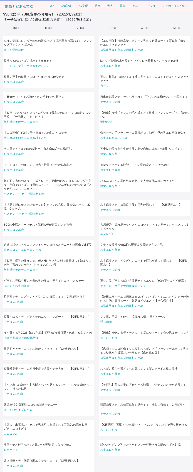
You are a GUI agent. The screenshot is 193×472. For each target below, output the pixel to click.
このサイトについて (176, 5)
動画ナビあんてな (19, 6)
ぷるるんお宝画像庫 (16, 286)
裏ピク (104, 86)
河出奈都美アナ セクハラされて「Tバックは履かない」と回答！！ (144, 96)
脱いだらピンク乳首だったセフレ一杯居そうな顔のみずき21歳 (140, 444)
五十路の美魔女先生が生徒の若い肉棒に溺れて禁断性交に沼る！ (141, 148)
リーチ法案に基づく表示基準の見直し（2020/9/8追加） (48, 20)
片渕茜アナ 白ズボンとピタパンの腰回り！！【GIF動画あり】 (44, 296)
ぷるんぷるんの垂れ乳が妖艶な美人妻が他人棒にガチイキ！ (138, 181)
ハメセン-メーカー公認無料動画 (24, 194)
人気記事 (66, 5)
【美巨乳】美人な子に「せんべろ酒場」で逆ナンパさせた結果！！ (143, 384)
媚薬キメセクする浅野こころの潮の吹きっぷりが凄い (134, 164)
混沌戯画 (106, 122)
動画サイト (11, 450)
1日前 (48, 28)
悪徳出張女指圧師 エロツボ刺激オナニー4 (31, 404)
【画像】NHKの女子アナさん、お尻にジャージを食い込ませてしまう (144, 332)
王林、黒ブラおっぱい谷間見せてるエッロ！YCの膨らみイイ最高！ (143, 280)
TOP (51, 5)
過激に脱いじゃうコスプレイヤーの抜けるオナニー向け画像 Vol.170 (47, 244)
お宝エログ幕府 (110, 66)
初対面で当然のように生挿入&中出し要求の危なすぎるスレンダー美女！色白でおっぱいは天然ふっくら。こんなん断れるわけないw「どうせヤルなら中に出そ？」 (48, 184)
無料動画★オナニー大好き (21, 122)
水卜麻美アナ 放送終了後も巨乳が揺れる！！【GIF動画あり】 (141, 204)
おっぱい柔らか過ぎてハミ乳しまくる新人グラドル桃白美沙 (138, 368)
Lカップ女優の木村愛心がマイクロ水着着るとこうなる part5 (139, 60)
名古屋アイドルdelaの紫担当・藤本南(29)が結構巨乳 (38, 148)
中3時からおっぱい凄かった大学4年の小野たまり (35, 96)
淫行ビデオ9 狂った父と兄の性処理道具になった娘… (37, 444)
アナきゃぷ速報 (110, 102)
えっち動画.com (14, 50)
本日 (16, 28)
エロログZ (106, 233)
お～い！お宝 (108, 338)
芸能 (122, 5)
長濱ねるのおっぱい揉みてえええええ (28, 60)
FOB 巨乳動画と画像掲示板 (21, 338)
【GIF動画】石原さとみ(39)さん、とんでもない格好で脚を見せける (143, 424)
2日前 (80, 28)
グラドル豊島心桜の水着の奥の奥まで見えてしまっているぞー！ (45, 280)
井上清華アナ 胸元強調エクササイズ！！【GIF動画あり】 (42, 460)
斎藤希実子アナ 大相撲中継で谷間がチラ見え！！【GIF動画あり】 (47, 368)
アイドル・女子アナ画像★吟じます (27, 66)
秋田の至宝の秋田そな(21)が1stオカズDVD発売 (34, 76)
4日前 (145, 28)
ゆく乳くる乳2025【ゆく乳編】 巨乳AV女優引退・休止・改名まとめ (48, 332)
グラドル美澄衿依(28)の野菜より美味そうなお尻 (131, 244)
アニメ (136, 5)
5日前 (177, 28)
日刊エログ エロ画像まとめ (22, 250)
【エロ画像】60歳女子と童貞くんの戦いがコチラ (35, 132)
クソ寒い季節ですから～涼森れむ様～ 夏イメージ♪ (132, 316)
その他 (152, 5)
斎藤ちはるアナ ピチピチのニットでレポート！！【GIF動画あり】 (47, 316)
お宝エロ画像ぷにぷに (114, 138)
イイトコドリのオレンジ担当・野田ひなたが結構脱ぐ (38, 164)
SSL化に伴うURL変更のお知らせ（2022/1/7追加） (43, 14)
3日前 (112, 28)
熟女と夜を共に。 (111, 154)
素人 (110, 5)
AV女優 (83, 5)
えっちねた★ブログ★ (18, 410)
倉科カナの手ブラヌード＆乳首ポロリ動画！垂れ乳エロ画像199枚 (142, 132)
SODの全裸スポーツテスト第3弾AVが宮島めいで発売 (38, 224)
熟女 (97, 5)
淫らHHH (106, 322)
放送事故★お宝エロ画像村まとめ (121, 50)
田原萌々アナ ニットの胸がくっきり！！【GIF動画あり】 (42, 348)
